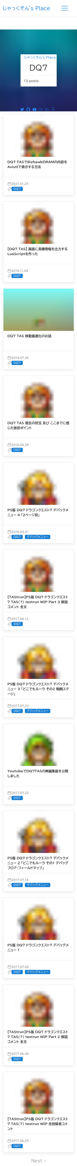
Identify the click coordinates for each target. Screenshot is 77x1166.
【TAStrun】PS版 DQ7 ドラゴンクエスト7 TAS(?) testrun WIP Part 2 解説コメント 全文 (37, 1023)
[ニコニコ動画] (42, 95)
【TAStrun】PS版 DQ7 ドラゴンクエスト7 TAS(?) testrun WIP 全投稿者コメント (37, 1110)
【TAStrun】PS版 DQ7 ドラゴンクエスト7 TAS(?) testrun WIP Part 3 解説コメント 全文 (37, 588)
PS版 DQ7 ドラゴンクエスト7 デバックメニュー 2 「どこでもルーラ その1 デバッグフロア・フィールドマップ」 (38, 849)
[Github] (29, 95)
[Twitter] (23, 95)
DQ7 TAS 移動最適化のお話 (29, 323)
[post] (38, 137)
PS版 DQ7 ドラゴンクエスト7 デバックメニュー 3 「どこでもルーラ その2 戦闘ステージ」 (38, 675)
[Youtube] (35, 95)
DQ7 (17, 175)
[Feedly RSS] (54, 95)
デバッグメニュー (37, 523)
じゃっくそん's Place (26, 8)
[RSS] (48, 95)
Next (38, 1148)
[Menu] (64, 8)
